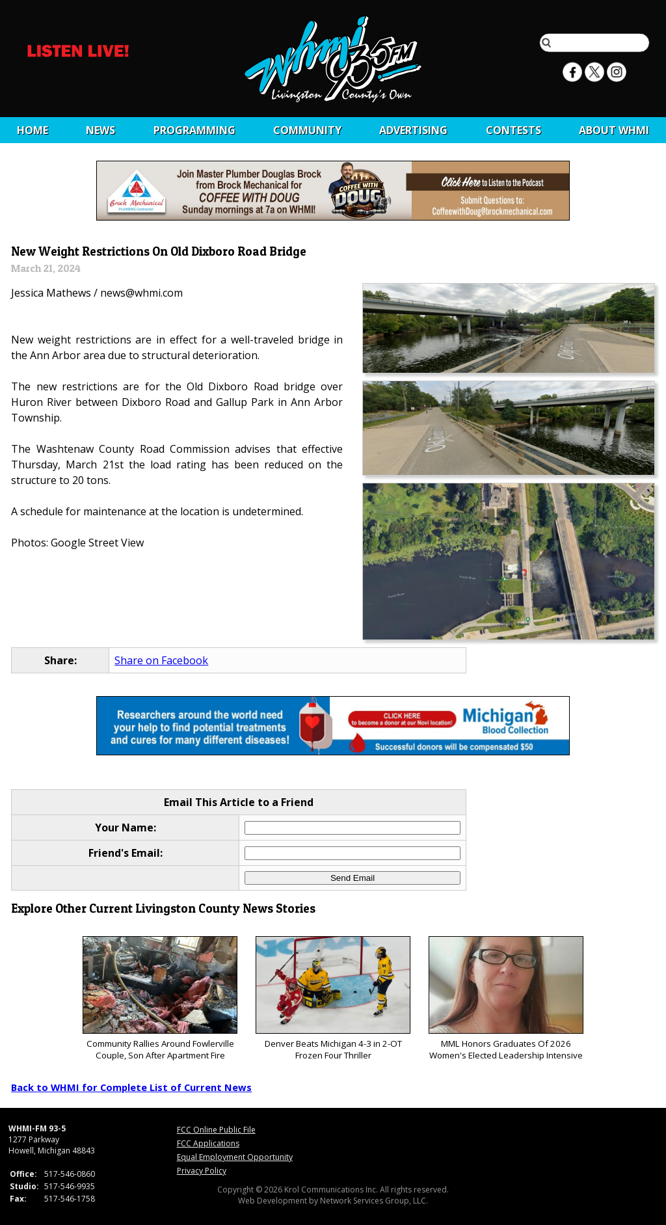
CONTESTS (513, 130)
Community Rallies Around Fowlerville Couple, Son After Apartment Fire (160, 999)
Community (307, 130)
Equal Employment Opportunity (235, 1157)
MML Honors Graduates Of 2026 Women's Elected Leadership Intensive (506, 999)
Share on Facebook (161, 660)
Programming (194, 130)
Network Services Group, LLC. (374, 1200)
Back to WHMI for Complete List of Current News (131, 1087)
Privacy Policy (201, 1170)
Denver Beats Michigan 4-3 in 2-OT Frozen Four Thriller (333, 999)
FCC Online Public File (216, 1129)
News (100, 130)
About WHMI (614, 130)
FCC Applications (208, 1143)
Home (32, 130)
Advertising (413, 130)
